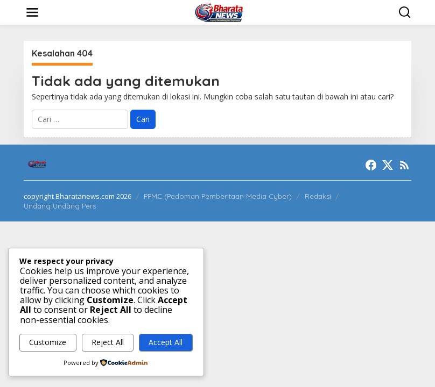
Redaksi (318, 196)
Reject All (108, 342)
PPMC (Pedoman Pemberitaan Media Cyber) (218, 196)
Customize (47, 342)
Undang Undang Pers (60, 206)
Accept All (166, 342)
